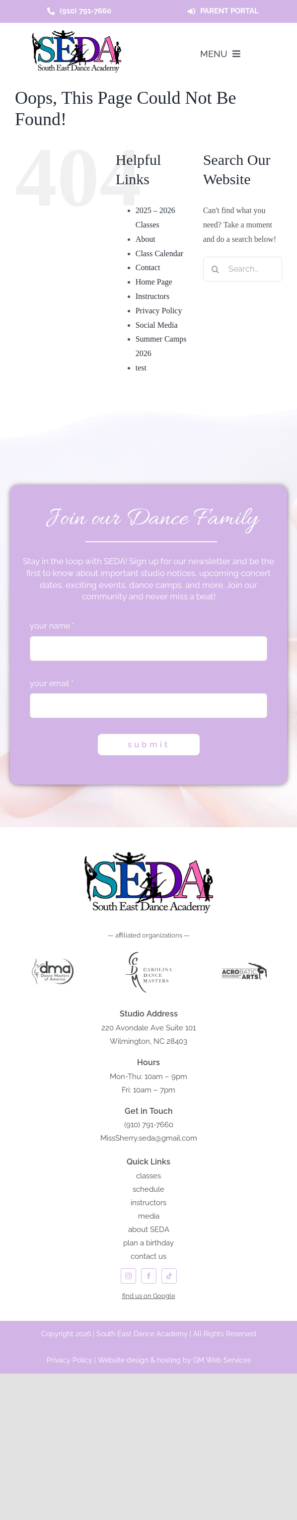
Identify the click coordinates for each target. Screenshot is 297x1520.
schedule (148, 1189)
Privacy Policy (159, 310)
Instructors (152, 296)
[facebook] (148, 1276)
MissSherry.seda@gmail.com (148, 1138)
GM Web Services (222, 1360)
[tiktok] (169, 1276)
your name (52, 626)
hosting (169, 1360)
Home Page (154, 282)
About (145, 239)
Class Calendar (159, 253)
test (141, 367)
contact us (148, 1256)
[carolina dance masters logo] (148, 951)
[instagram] (128, 1276)
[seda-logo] (76, 34)
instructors (148, 1202)
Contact (148, 267)
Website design (123, 1360)
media (148, 1216)
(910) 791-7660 (148, 1124)
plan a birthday (148, 1242)
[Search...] (242, 269)
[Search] (215, 269)
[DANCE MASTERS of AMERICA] (52, 951)
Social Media (157, 325)
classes (148, 1175)
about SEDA (148, 1229)
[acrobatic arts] (244, 951)
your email (52, 683)
